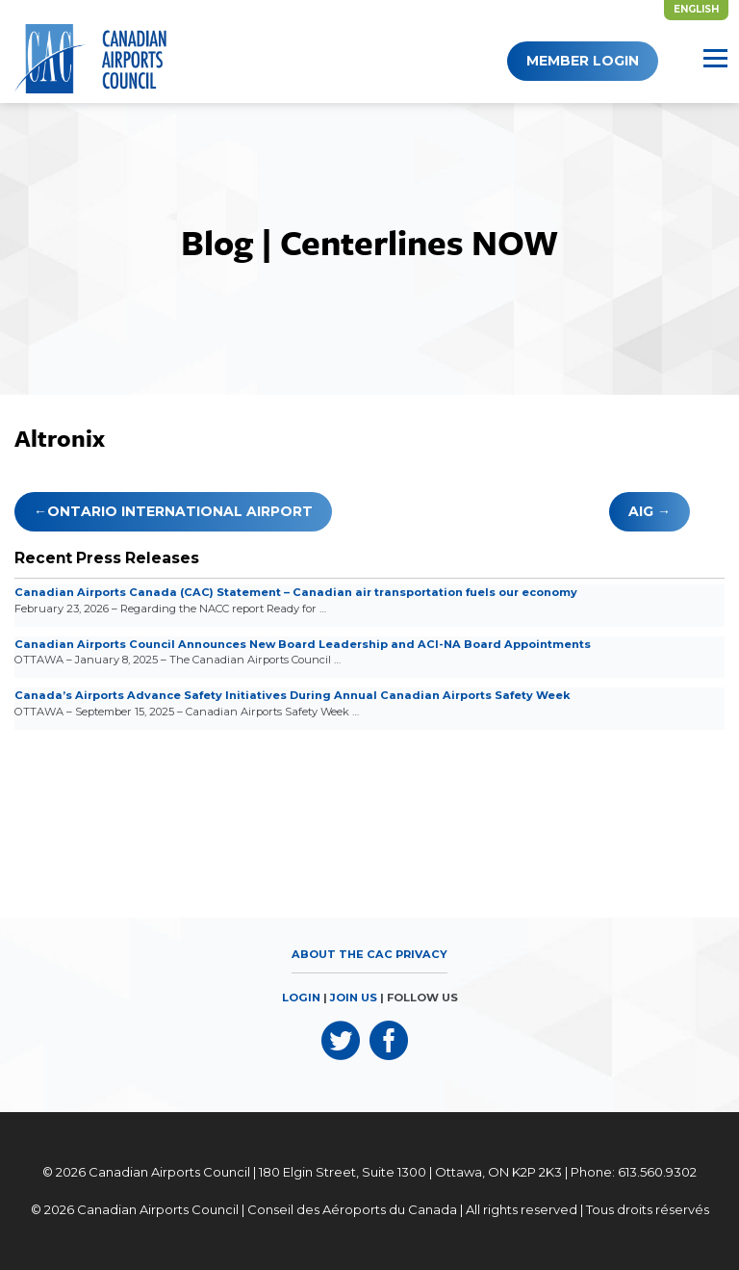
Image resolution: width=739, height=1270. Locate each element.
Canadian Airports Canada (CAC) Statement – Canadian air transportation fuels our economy (295, 592)
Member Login (582, 60)
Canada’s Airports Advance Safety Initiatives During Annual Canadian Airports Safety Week (292, 695)
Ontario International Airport (180, 511)
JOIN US (353, 997)
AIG (640, 511)
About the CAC (342, 954)
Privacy (421, 954)
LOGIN (301, 997)
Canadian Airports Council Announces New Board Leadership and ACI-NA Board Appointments (302, 644)
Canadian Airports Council (169, 1171)
